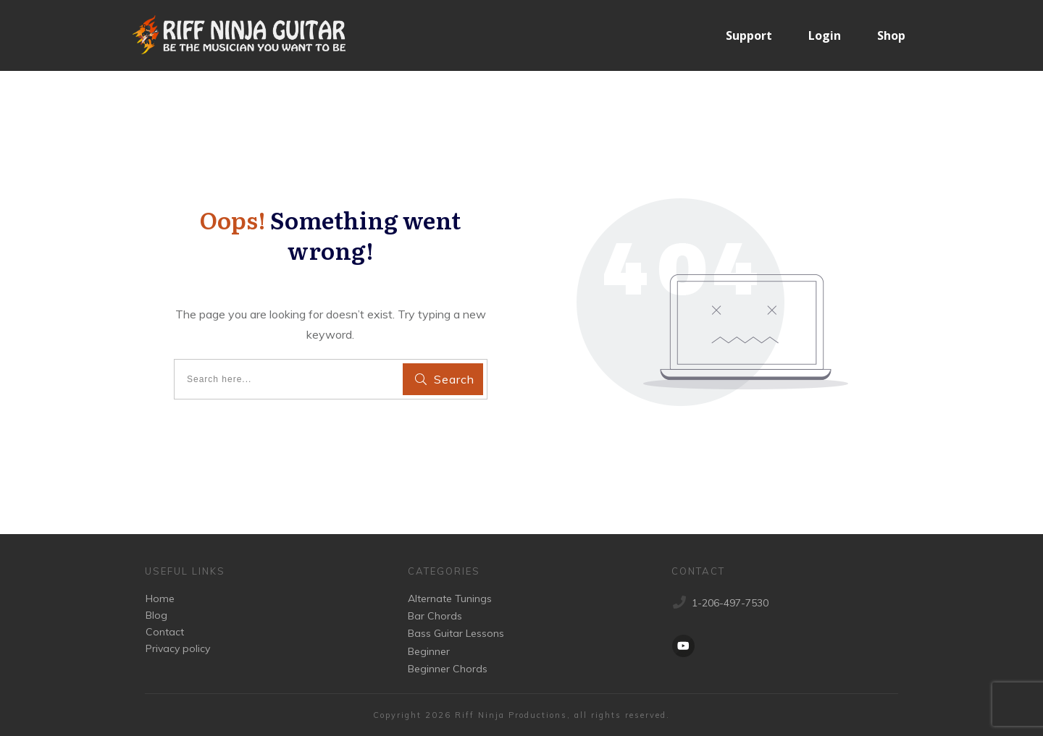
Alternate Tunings (450, 598)
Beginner (429, 651)
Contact (165, 631)
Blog (156, 615)
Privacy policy (178, 648)
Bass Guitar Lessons (456, 633)
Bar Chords (435, 615)
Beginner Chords (447, 668)
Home (160, 598)
